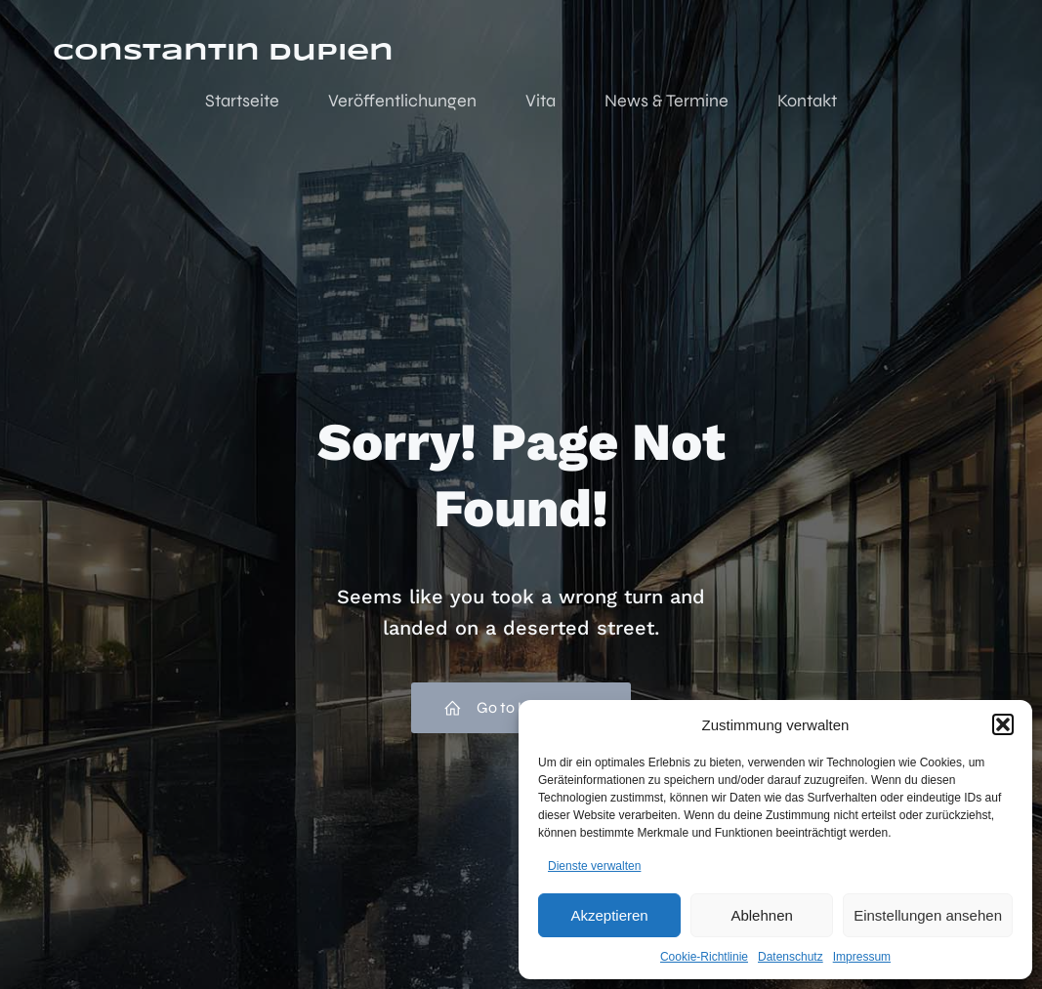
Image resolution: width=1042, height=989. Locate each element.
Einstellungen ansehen (928, 915)
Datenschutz (790, 957)
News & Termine (666, 100)
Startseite (242, 100)
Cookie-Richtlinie (704, 957)
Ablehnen (761, 915)
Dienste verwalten (594, 866)
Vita (540, 100)
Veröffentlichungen (402, 100)
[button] (1003, 724)
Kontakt (807, 100)
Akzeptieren (608, 915)
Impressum (862, 957)
